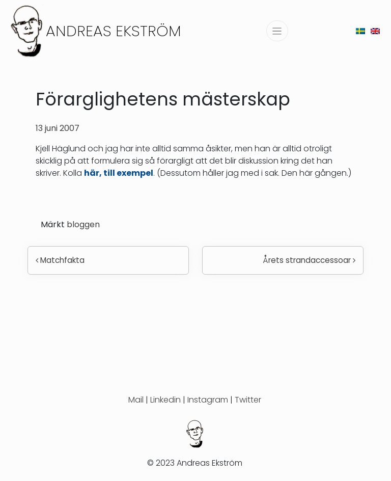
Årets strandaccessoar (309, 260)
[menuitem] (360, 30)
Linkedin (165, 400)
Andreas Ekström (113, 30)
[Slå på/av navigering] (277, 30)
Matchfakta (60, 260)
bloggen (83, 224)
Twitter (248, 400)
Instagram (207, 400)
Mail (136, 400)
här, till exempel (118, 173)
